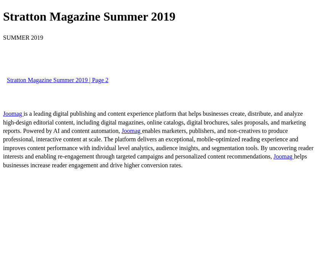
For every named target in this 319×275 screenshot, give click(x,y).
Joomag (13, 113)
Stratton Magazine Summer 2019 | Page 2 (57, 80)
